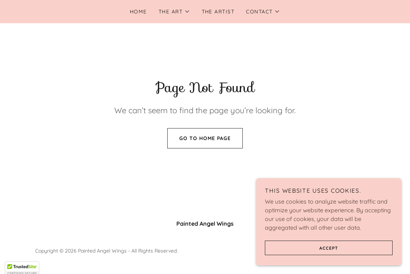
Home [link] (138, 11)
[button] (174, 11)
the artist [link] (218, 11)
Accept (301, 248)
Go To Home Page (199, 138)
